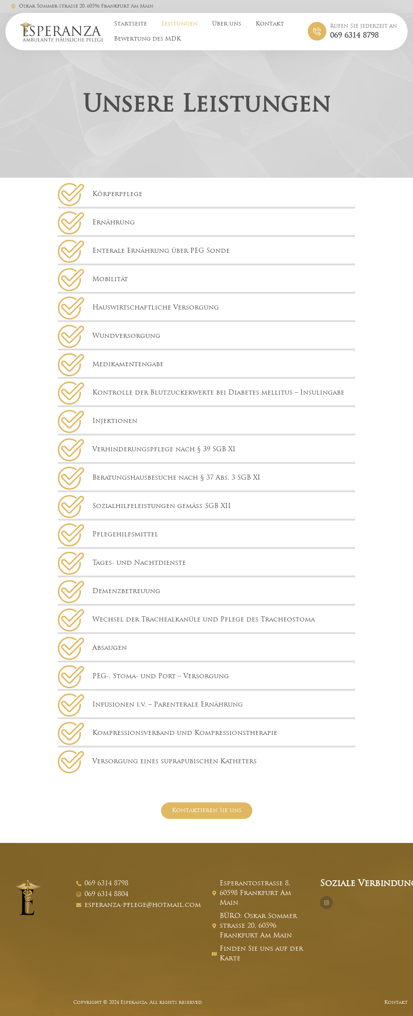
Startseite (130, 24)
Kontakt (270, 24)
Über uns (226, 24)
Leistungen (179, 24)
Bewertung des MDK (147, 39)
